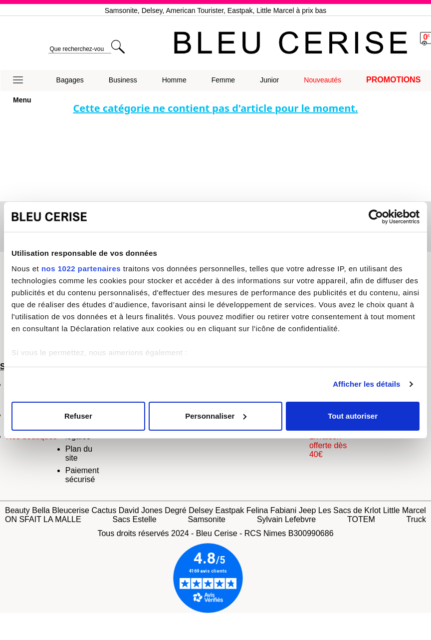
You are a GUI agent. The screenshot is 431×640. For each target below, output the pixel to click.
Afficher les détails (366, 384)
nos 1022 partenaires (81, 268)
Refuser (78, 416)
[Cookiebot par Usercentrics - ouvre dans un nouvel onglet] (376, 216)
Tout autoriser (353, 416)
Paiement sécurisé (82, 475)
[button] (22, 80)
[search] (79, 49)
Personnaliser (215, 416)
